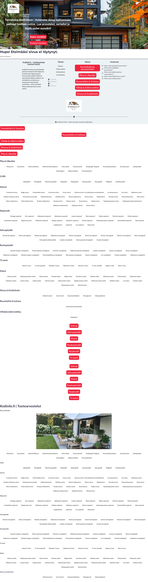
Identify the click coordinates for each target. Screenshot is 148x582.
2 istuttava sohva (11, 192)
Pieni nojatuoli (90, 216)
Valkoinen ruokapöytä (10, 255)
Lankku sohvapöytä (66, 240)
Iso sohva (124, 192)
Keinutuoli (91, 225)
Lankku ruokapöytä (99, 250)
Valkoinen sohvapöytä (58, 235)
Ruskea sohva (58, 201)
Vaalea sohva (95, 201)
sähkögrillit (26, 182)
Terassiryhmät (77, 166)
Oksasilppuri (60, 171)
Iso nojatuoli (80, 225)
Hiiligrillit (109, 182)
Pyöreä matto (82, 285)
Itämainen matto (135, 276)
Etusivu (60, 66)
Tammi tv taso (26, 265)
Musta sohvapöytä (25, 235)
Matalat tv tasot (54, 265)
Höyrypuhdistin (100, 296)
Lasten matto (24, 281)
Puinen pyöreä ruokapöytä (40, 250)
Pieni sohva (140, 197)
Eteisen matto (137, 281)
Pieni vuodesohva (12, 201)
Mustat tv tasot (83, 265)
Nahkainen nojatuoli (61, 216)
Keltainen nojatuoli (72, 220)
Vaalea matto (37, 281)
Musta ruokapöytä (132, 250)
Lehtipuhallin (137, 166)
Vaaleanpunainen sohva (111, 201)
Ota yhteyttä (60, 75)
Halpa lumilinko (73, 171)
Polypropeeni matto (67, 285)
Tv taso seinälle (97, 265)
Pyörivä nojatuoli (118, 216)
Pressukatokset (87, 171)
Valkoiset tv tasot (68, 265)
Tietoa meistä (60, 69)
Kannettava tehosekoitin (74, 306)
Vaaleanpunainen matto (28, 276)
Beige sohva (25, 192)
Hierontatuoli (139, 220)
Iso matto (126, 281)
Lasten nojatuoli (76, 216)
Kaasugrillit (98, 182)
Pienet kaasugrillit (51, 182)
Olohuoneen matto (64, 281)
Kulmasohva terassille (30, 197)
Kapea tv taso (110, 265)
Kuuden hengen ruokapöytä (19, 250)
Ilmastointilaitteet (73, 296)
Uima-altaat (65, 166)
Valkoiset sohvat (77, 205)
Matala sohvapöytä (41, 235)
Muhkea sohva (60, 197)
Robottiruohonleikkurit (50, 166)
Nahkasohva (101, 197)
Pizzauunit (10, 166)
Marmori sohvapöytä (124, 235)
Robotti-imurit (47, 296)
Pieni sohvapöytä (139, 235)
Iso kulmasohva (113, 192)
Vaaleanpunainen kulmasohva (132, 201)
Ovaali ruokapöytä (120, 255)
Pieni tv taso (122, 265)
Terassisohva (83, 201)
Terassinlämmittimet (109, 166)
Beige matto (68, 276)
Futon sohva (67, 192)
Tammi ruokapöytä (91, 255)
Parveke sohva (113, 197)
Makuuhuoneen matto (98, 281)
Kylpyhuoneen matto (81, 281)
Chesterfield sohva (39, 192)
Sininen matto (11, 276)
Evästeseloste (60, 72)
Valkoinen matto (108, 276)
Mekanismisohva (46, 197)
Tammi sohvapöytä (91, 235)
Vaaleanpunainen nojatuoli (105, 220)
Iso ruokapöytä (106, 255)
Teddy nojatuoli (104, 216)
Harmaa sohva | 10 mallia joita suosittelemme (89, 192)
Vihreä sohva (90, 205)
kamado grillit (86, 182)
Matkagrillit (74, 182)
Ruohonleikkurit (33, 166)
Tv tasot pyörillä (40, 265)
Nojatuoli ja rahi (26, 220)
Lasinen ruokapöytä (115, 250)
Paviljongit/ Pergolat (92, 166)
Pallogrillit (63, 182)
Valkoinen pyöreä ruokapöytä (79, 250)
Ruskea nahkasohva (43, 201)
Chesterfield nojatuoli (124, 220)
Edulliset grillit (120, 182)
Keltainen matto (11, 281)
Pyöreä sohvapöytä (9, 235)
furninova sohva (54, 192)
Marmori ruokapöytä (59, 250)
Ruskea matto (56, 276)
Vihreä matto (122, 276)
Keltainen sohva (136, 192)
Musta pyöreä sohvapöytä (84, 240)
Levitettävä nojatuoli (10, 220)
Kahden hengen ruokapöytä (30, 255)
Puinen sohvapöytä (75, 235)
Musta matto (43, 276)
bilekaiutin (74, 317)
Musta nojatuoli (87, 220)
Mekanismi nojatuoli (44, 216)
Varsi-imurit (60, 296)
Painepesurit (87, 296)
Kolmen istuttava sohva (11, 197)
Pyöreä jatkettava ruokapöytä (52, 255)
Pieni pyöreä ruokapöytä (73, 255)
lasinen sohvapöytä (107, 235)
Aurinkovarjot (124, 166)
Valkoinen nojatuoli (41, 220)
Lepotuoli (69, 225)
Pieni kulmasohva (127, 197)
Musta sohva (89, 197)
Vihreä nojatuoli (132, 216)
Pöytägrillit (37, 182)
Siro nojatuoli (29, 216)
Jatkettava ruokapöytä (137, 255)
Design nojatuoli (57, 220)
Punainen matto (81, 276)
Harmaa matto (49, 281)
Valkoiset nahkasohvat (60, 205)
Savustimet (20, 166)
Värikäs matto (94, 276)
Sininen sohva (70, 201)
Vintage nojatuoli (15, 216)
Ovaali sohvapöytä (103, 240)
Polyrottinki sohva (27, 201)
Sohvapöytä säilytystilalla (48, 240)
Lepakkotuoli (58, 225)
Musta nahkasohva (75, 197)
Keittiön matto (114, 281)
